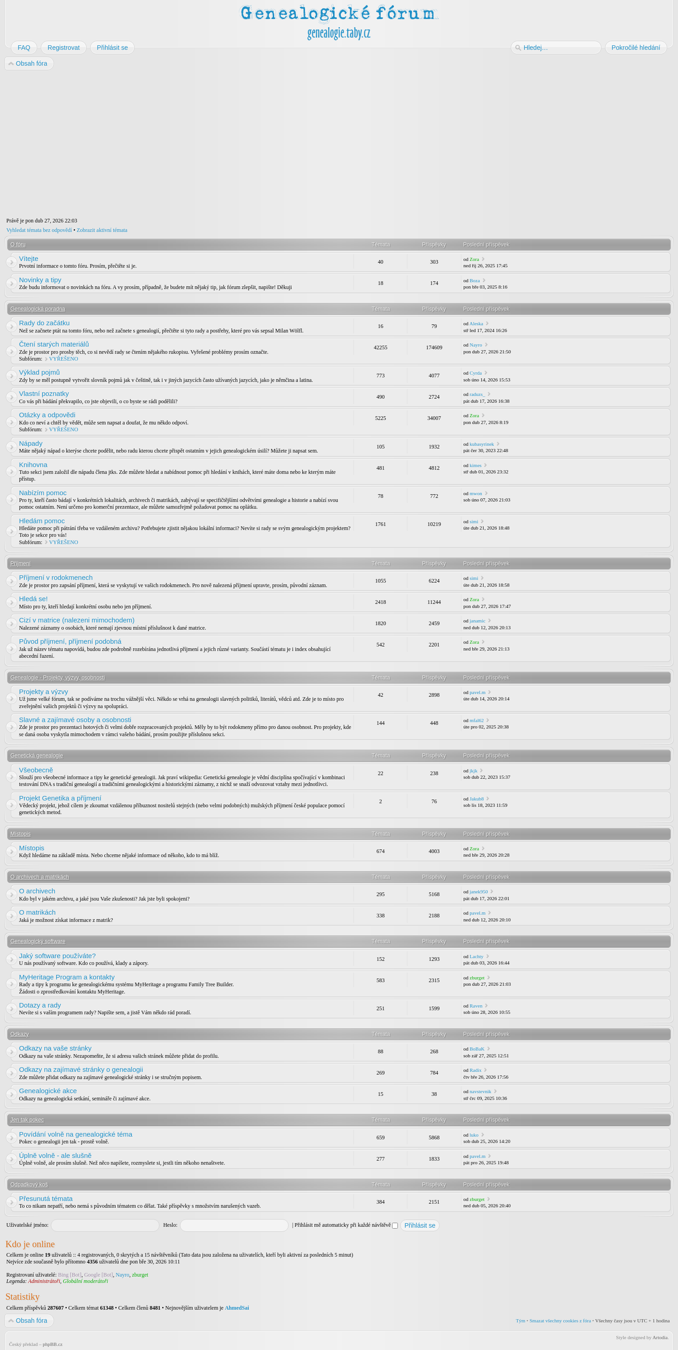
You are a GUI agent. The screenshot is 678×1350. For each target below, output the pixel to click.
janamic (477, 620)
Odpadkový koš (29, 1184)
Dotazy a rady (40, 1005)
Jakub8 (477, 798)
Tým (520, 1320)
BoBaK (477, 1048)
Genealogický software (37, 941)
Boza (475, 280)
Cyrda (476, 373)
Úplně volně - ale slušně (55, 1155)
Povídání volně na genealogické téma (75, 1134)
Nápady (31, 443)
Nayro (476, 344)
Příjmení (20, 563)
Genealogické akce (48, 1090)
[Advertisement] (277, 144)
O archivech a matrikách (39, 877)
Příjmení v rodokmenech (56, 577)
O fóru (17, 244)
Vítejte (29, 258)
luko (474, 1135)
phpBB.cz (53, 1344)
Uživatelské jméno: (27, 1225)
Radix (475, 1070)
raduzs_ (477, 394)
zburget (477, 977)
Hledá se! (33, 599)
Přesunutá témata (46, 1198)
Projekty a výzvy (43, 691)
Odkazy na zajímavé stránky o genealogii (81, 1069)
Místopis (20, 834)
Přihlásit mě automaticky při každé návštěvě (346, 1225)
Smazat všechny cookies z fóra (560, 1320)
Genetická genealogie (36, 755)
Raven (476, 1005)
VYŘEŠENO (63, 359)
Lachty (477, 956)
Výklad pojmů (39, 372)
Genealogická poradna (37, 309)
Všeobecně (36, 770)
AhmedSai (237, 1308)
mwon (476, 493)
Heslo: (170, 1225)
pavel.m (477, 692)
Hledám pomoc (42, 521)
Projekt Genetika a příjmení (60, 798)
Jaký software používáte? (57, 955)
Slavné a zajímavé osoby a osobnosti (75, 719)
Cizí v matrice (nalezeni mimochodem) (77, 620)
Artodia (660, 1337)
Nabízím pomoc (43, 493)
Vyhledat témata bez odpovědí (39, 230)
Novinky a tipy (40, 280)
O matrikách (37, 912)
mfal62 (477, 720)
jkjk (473, 770)
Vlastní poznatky (44, 393)
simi (474, 521)
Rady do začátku (44, 323)
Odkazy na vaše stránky (55, 1048)
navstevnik (480, 1091)
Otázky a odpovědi (47, 415)
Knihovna (33, 464)
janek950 (479, 891)
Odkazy (19, 1034)
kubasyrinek (482, 444)
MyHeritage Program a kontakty (67, 977)
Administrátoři (44, 1281)
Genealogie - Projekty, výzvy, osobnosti (57, 678)
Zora (474, 259)
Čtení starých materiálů (54, 344)
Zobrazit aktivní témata (102, 230)
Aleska (477, 323)
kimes (475, 465)
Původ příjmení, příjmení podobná (70, 641)
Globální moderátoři (85, 1281)
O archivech (37, 891)
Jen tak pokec (27, 1120)
